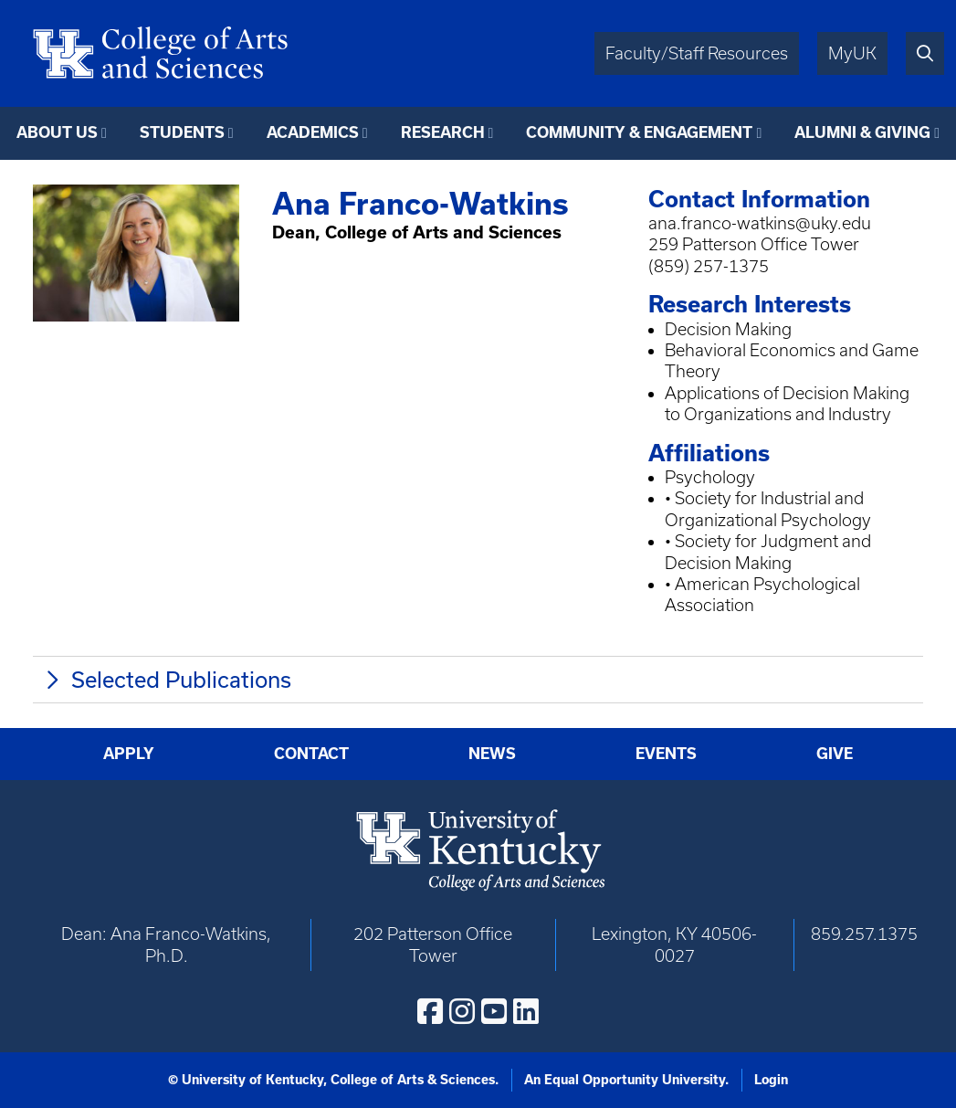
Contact (311, 753)
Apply (128, 753)
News (492, 753)
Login (771, 1079)
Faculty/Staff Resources (696, 53)
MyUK (852, 53)
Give (834, 753)
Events (666, 753)
